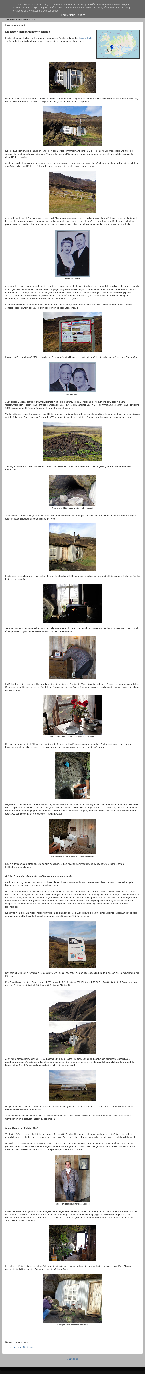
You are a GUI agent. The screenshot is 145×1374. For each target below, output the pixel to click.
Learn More (68, 15)
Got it (81, 15)
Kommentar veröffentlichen (21, 1347)
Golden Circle (85, 38)
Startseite (72, 1358)
